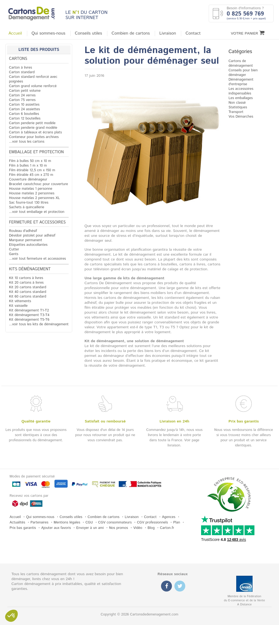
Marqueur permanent (25, 240)
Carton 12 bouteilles (24, 118)
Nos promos (118, 528)
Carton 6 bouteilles (24, 114)
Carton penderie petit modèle (32, 123)
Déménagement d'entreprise (241, 82)
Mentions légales (67, 522)
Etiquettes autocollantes (28, 244)
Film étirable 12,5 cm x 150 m (32, 170)
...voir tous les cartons (26, 141)
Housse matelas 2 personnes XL (34, 198)
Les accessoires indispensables (241, 91)
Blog (151, 528)
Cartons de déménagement (241, 63)
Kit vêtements (20, 301)
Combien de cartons (131, 33)
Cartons (18, 59)
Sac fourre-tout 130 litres (28, 202)
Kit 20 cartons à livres (26, 282)
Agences (168, 517)
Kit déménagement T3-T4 (29, 315)
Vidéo (137, 528)
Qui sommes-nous (48, 33)
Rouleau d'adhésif (23, 231)
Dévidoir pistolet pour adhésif (32, 235)
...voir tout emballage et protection (36, 212)
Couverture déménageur (28, 179)
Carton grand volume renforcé (33, 86)
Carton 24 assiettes (24, 109)
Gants (13, 254)
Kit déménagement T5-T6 (29, 319)
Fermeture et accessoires (37, 222)
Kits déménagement (30, 269)
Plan (176, 522)
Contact (193, 33)
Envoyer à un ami (90, 528)
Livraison (167, 33)
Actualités (17, 522)
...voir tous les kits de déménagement (39, 324)
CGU (89, 522)
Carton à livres (20, 67)
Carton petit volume (25, 90)
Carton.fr (167, 528)
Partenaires (39, 522)
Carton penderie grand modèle (33, 127)
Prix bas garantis (23, 528)
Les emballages (241, 98)
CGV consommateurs (115, 522)
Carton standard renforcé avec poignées (33, 79)
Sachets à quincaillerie (26, 207)
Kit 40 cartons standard (27, 292)
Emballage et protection (36, 152)
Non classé (237, 102)
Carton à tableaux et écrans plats (35, 132)
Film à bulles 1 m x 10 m (28, 165)
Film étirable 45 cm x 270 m (31, 174)
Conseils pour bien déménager (243, 73)
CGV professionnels (152, 522)
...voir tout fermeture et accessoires (37, 258)
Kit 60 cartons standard (27, 296)
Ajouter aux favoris (56, 528)
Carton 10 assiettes (24, 104)
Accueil (15, 33)
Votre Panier (248, 33)
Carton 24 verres (22, 95)
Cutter (14, 249)
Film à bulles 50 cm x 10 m (30, 161)
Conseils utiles (88, 33)
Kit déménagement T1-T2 (29, 310)
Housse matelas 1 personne (30, 188)
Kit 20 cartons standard (27, 287)
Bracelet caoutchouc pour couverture (38, 184)
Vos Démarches (241, 116)
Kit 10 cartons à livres (26, 278)
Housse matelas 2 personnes (31, 193)
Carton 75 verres (22, 100)
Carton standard (22, 72)
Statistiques (238, 107)
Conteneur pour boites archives (34, 137)
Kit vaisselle (18, 305)
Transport (236, 112)
